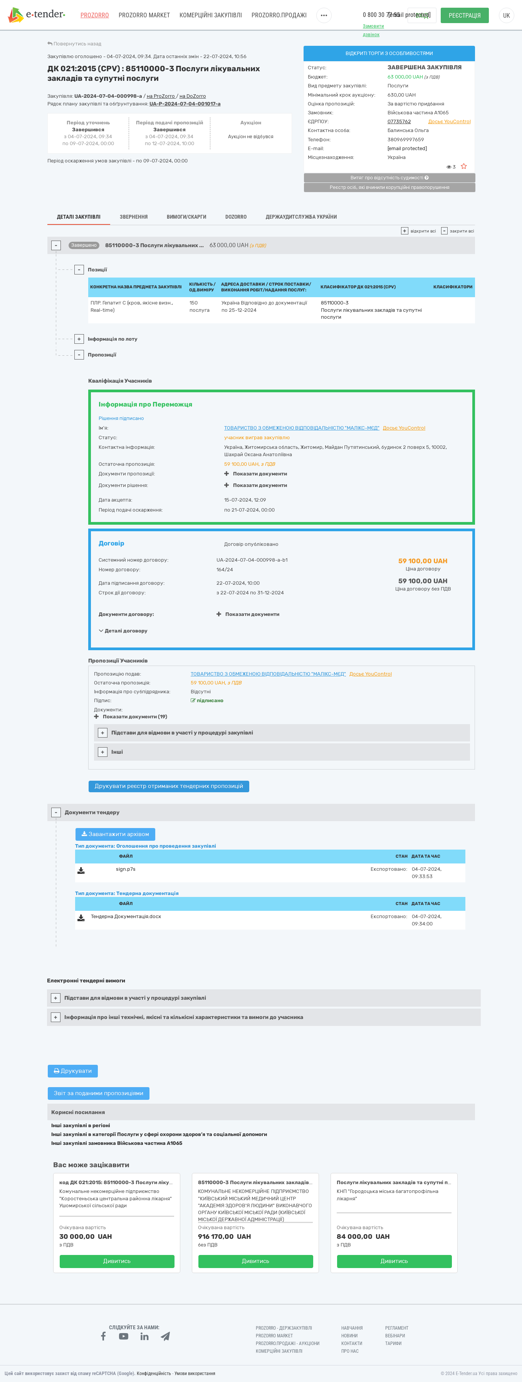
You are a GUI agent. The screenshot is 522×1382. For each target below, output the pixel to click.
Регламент (396, 1328)
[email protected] (407, 148)
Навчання (352, 1328)
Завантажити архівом (115, 834)
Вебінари (395, 1335)
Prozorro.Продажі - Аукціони (287, 1343)
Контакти (351, 1343)
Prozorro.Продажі (279, 15)
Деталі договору (123, 630)
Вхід (422, 15)
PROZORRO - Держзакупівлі (284, 1328)
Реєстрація (465, 15)
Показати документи (255, 474)
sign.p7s (126, 869)
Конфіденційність (154, 1373)
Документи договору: (126, 614)
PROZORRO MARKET (144, 15)
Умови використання (195, 1373)
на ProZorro (161, 96)
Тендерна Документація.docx (126, 916)
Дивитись (117, 1261)
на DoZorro (193, 96)
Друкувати (73, 1070)
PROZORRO (95, 15)
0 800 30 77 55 (381, 14)
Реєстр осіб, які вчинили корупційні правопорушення (390, 187)
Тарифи (393, 1343)
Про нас (350, 1351)
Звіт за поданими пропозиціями (98, 1093)
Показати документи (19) (130, 716)
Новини (349, 1335)
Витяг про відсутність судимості (389, 178)
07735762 (399, 121)
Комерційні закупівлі (211, 15)
